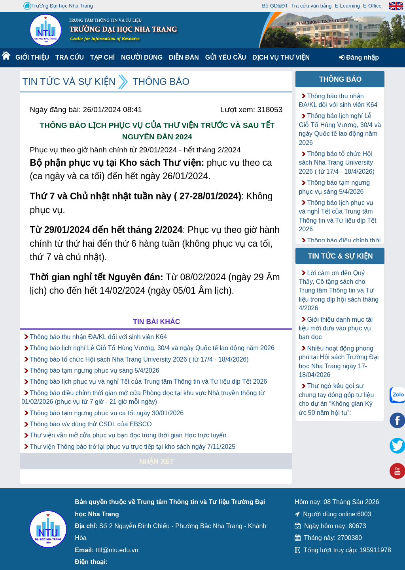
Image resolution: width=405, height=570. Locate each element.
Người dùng (141, 57)
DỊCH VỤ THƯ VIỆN (279, 57)
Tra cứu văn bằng (311, 6)
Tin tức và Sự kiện (68, 81)
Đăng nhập (359, 57)
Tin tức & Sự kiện (340, 256)
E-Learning (347, 6)
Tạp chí (102, 57)
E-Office (372, 6)
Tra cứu (69, 57)
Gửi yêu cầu (225, 57)
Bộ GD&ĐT (275, 6)
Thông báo (160, 81)
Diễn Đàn (184, 57)
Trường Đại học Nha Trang (58, 6)
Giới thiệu (31, 57)
